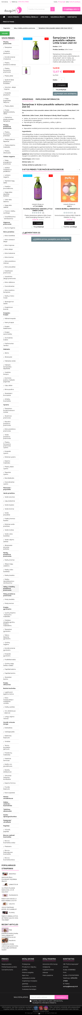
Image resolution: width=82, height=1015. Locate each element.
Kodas (55, 46)
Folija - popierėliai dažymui (7, 100)
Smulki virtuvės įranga (9, 723)
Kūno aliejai (9, 249)
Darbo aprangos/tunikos (10, 815)
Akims (7, 353)
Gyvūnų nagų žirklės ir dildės (8, 664)
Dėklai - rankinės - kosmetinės (7, 803)
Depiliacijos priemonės (8, 272)
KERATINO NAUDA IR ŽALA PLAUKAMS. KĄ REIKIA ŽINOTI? (9, 877)
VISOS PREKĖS (13, 17)
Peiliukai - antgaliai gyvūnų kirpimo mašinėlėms (9, 622)
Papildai (6, 826)
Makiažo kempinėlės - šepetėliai (7, 366)
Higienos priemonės (7, 223)
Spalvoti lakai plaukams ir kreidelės (8, 81)
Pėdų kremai (9, 603)
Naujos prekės (6, 964)
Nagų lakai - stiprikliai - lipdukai (8, 194)
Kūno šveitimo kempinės (9, 291)
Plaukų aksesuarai (7, 152)
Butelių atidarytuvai (7, 771)
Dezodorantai (9, 286)
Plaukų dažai (9, 106)
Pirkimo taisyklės (28, 972)
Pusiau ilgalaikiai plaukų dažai (9, 111)
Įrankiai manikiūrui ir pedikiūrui (7, 169)
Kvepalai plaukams (7, 94)
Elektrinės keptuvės (7, 736)
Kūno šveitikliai (10, 235)
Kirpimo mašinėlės (6, 462)
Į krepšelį (60, 85)
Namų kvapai (9, 322)
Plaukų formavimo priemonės (7, 70)
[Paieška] (41, 9)
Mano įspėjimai (48, 975)
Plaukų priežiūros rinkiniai (9, 63)
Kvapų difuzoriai (7, 683)
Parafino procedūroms (8, 187)
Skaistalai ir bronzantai (7, 394)
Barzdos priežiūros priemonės (7, 423)
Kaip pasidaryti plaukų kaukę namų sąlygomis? (10, 932)
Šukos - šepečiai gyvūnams (6, 637)
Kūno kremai (9, 257)
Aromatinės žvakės (8, 339)
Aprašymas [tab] (27, 99)
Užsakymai (46, 967)
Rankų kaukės (9, 575)
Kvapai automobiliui (7, 333)
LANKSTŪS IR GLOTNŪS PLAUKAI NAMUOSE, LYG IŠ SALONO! (10, 888)
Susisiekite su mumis (29, 986)
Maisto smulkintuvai (8, 797)
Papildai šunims (10, 673)
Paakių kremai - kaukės (9, 519)
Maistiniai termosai (7, 759)
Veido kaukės (9, 505)
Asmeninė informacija (50, 964)
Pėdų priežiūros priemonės (9, 594)
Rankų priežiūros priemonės (7, 554)
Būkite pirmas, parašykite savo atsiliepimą (51, 239)
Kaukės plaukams (6, 52)
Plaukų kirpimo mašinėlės (9, 146)
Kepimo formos (10, 783)
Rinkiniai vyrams (10, 457)
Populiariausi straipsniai (9, 867)
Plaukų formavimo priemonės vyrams (7, 444)
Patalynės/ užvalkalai (7, 821)
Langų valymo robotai (8, 717)
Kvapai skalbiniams (7, 327)
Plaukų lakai (9, 76)
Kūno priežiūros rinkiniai (9, 262)
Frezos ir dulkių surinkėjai (9, 212)
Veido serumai (10, 497)
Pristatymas (8, 22)
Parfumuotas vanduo (8, 344)
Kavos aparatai (10, 793)
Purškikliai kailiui (10, 659)
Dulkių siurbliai (10, 707)
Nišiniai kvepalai (10, 318)
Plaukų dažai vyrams (8, 467)
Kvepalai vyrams (7, 452)
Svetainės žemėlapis (29, 989)
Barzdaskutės (9, 478)
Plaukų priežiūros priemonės (7, 126)
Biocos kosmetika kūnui (9, 859)
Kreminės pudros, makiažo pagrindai (9, 379)
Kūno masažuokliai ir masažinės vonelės (8, 700)
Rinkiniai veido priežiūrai (9, 525)
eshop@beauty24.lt (70, 986)
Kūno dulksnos (10, 282)
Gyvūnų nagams (6, 643)
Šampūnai (8, 47)
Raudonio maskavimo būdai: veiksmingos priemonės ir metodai (10, 944)
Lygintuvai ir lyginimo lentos (8, 693)
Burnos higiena (10, 228)
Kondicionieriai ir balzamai (9, 58)
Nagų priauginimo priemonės (7, 162)
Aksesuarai (8, 357)
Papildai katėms (10, 669)
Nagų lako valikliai (7, 206)
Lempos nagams (6, 176)
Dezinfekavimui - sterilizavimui (9, 217)
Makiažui (6, 349)
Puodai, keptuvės (6, 788)
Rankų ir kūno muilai (8, 297)
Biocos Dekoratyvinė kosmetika (8, 852)
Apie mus (44, 17)
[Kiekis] (61, 80)
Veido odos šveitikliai (8, 535)
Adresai (45, 972)
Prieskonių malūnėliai (7, 754)
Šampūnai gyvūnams (7, 630)
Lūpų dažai (8, 385)
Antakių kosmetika (7, 400)
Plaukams (8, 846)
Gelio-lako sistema (7, 200)
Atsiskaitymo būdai (28, 978)
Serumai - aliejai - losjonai (9, 88)
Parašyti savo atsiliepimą (65, 94)
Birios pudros (9, 389)
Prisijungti (61, 2)
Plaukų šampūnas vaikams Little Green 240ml (37, 209)
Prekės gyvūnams (7, 608)
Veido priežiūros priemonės (7, 436)
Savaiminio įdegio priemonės (9, 277)
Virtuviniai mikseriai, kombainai (7, 777)
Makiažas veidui (10, 361)
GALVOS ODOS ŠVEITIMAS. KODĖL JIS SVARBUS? (9, 906)
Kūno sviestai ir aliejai (9, 240)
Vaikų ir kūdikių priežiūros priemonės (9, 588)
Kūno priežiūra (8, 232)
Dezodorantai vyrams (8, 483)
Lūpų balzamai (10, 501)
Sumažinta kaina (7, 970)
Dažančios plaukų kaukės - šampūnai (8, 119)
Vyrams (6, 405)
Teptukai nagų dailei (9, 182)
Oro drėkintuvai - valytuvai (9, 712)
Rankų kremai (9, 560)
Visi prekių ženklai (30, 17)
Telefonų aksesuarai (7, 810)
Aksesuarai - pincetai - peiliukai (8, 547)
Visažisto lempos (7, 373)
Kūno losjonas (9, 245)
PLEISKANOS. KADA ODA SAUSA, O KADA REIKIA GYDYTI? (10, 897)
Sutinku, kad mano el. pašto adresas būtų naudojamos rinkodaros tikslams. (47, 1002)
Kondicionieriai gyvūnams (9, 649)
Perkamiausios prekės (9, 967)
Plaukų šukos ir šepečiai (9, 140)
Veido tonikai (9, 530)
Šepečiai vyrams (7, 473)
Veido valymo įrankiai (8, 540)
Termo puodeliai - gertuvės (7, 747)
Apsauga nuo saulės (8, 302)
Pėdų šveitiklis (9, 599)
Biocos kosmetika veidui (9, 841)
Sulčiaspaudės (10, 732)
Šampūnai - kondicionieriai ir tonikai (9, 410)
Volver (5, 33)
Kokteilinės (8, 728)
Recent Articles (10, 925)
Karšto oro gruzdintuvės (7, 765)
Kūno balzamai (10, 253)
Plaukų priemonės (7, 42)
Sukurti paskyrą (74, 2)
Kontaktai (72, 17)
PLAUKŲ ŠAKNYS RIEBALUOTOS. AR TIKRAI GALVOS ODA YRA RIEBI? (10, 916)
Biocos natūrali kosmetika (9, 836)
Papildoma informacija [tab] (47, 99)
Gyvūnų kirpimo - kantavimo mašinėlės (9, 614)
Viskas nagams (9, 156)
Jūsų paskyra (49, 959)
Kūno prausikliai (10, 267)
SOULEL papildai (6, 830)
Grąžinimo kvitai (48, 970)
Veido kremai (9, 509)
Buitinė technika (9, 688)
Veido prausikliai (6, 514)
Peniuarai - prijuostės (7, 488)
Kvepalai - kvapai (7, 314)
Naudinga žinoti (58, 17)
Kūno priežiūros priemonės (9, 430)
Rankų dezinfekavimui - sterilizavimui (9, 581)
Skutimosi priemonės (7, 417)
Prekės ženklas (58, 49)
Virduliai (7, 741)
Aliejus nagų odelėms (8, 565)
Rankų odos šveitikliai (8, 570)
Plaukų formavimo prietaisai (7, 133)
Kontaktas (5, 2)
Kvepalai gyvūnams (7, 655)
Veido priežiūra (9, 493)
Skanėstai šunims (7, 678)
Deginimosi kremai (8, 308)
